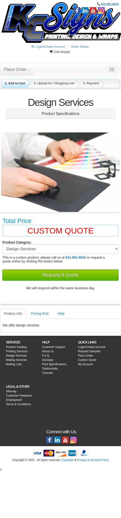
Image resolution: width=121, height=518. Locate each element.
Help (60, 313)
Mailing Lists (14, 364)
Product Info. (13, 313)
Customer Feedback (19, 395)
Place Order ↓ (17, 69)
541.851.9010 (110, 4)
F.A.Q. (46, 355)
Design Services (16, 355)
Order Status (80, 46)
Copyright (67, 460)
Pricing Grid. (40, 313)
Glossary (47, 360)
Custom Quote (87, 360)
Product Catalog (16, 347)
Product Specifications (60, 114)
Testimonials (50, 368)
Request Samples (89, 351)
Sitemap (11, 391)
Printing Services (17, 351)
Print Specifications (54, 364)
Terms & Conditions (18, 404)
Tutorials (47, 373)
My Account (85, 364)
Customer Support (53, 347)
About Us (48, 351)
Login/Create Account (48, 46)
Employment (14, 400)
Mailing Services (16, 360)
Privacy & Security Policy (93, 460)
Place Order (85, 355)
